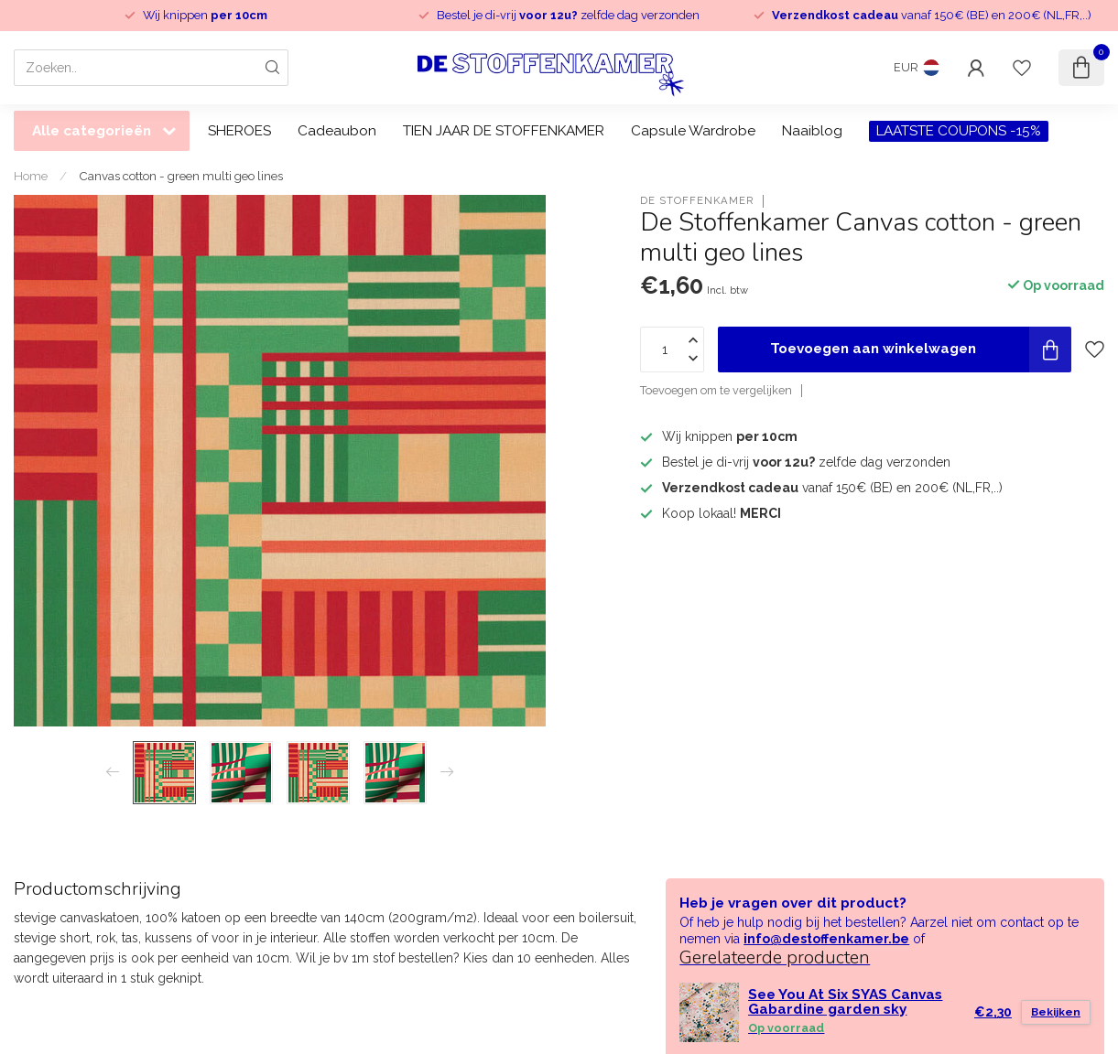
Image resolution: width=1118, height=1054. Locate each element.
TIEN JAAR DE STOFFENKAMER (503, 131)
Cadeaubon (337, 131)
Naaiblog (812, 131)
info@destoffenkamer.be (826, 938)
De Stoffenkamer (697, 201)
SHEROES (239, 131)
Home (31, 175)
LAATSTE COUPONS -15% (958, 131)
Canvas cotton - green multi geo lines (181, 175)
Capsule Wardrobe (693, 131)
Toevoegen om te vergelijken (716, 390)
